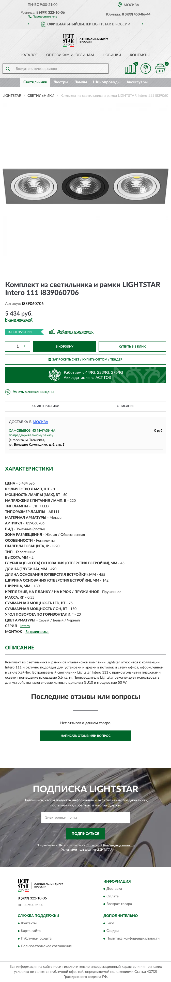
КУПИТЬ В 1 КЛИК (132, 346)
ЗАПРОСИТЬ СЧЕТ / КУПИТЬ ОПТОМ (85, 359)
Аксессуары (137, 82)
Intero (25, 626)
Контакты (140, 55)
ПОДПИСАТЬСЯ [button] (85, 834)
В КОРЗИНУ (64, 346)
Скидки (112, 931)
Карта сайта (31, 931)
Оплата (112, 896)
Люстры (60, 82)
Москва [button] (40, 422)
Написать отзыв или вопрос (86, 735)
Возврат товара (119, 904)
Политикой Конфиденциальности (110, 845)
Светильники (35, 82)
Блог (110, 923)
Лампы (80, 82)
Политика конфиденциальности (133, 938)
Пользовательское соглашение (46, 946)
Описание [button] (125, 406)
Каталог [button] (29, 55)
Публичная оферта (36, 938)
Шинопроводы (106, 82)
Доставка (114, 889)
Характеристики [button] (45, 406)
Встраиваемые (37, 632)
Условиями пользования (78, 849)
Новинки (112, 55)
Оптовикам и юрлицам (70, 55)
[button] (42, 16)
